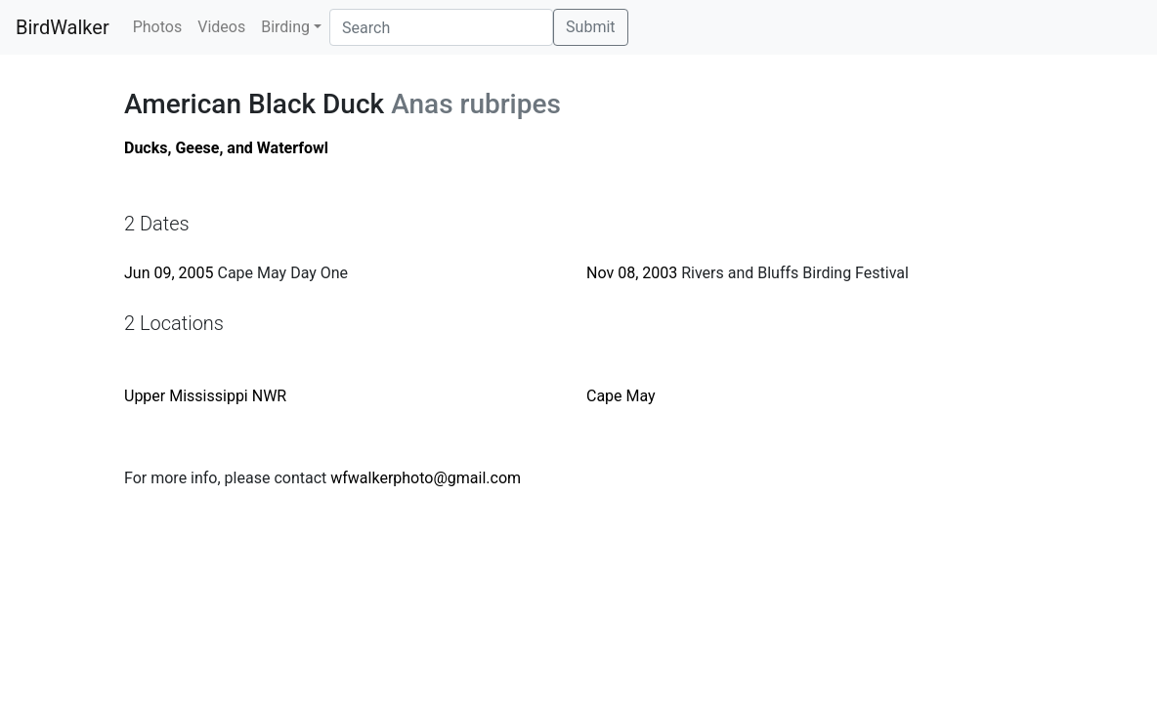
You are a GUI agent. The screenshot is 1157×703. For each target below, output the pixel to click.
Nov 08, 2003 (631, 273)
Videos (221, 27)
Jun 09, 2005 (169, 273)
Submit (590, 27)
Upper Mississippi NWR (205, 396)
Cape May (621, 396)
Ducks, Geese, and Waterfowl (226, 148)
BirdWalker (62, 27)
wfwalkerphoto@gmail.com (425, 478)
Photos (158, 27)
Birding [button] (285, 27)
